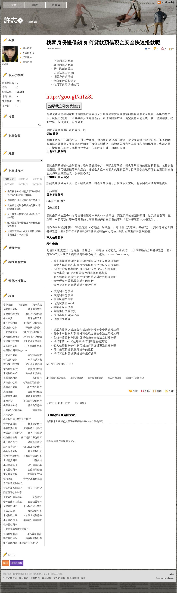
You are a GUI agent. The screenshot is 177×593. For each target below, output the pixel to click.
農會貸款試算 (35, 451)
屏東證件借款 (10, 309)
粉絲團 (6, 590)
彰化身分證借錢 (34, 364)
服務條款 (46, 578)
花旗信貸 (37, 497)
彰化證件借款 (10, 359)
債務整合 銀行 (10, 368)
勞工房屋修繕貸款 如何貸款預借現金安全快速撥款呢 (86, 261)
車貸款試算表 (35, 359)
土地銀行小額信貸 (28, 543)
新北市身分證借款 (32, 341)
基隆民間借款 (35, 442)
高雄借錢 (8, 391)
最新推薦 (37, 179)
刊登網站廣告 (10, 578)
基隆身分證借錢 (11, 341)
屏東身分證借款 (11, 336)
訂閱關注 (27, 57)
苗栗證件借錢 (35, 368)
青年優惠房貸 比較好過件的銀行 (74, 280)
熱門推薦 (37, 184)
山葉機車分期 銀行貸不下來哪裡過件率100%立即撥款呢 (74, 421)
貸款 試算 (8, 414)
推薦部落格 (28, 52)
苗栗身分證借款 (11, 313)
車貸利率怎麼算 (63, 64)
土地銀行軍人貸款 (32, 506)
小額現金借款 (10, 451)
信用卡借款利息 (11, 455)
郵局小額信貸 (35, 488)
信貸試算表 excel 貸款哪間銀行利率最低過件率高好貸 (24, 233)
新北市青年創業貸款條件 (16, 529)
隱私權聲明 (73, 578)
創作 (60, 403)
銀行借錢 (37, 460)
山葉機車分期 (10, 405)
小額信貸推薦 (10, 428)
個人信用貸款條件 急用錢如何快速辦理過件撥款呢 (85, 276)
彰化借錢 (37, 378)
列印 (171, 390)
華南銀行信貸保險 (32, 520)
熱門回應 (23, 184)
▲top (171, 574)
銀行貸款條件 (10, 442)
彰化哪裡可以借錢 (32, 336)
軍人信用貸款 (114, 378)
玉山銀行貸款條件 (32, 401)
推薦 (147, 390)
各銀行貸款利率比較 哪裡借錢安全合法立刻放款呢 (85, 269)
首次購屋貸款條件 (32, 515)
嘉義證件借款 (10, 387)
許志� (14, 20)
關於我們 (23, 578)
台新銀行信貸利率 (32, 455)
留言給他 (27, 62)
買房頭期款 (9, 510)
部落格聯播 (16, 563)
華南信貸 (8, 401)
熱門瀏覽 (9, 184)
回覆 (135, 390)
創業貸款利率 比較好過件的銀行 (23, 200)
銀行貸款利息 (10, 543)
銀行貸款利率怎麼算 (31, 437)
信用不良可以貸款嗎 (66, 84)
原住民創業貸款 (63, 68)
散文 (67, 403)
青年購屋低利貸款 (32, 478)
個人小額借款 (35, 433)
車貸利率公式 (10, 373)
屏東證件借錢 (10, 382)
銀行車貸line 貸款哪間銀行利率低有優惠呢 (80, 272)
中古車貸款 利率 (33, 346)
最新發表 (9, 179)
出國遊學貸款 (62, 319)
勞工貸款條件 (10, 538)
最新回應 (23, 179)
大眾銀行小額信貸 (12, 433)
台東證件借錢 (10, 355)
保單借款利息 (10, 378)
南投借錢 (22, 304)
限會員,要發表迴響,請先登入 (60, 441)
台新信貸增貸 (35, 501)
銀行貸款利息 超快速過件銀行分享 (75, 284)
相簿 (35, 5)
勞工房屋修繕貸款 (12, 488)
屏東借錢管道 (35, 318)
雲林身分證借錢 (11, 364)
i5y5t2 (5, 64)
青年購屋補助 (10, 423)
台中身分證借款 (34, 373)
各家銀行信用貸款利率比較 (17, 419)
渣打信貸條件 (10, 446)
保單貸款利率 (10, 506)
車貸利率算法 (35, 355)
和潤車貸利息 (10, 396)
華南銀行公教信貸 (65, 80)
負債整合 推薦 (10, 533)
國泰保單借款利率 (12, 492)
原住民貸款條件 (34, 327)
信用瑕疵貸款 (35, 309)
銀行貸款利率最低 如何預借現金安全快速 (23, 224)
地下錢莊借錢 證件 (32, 382)
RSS (5, 563)
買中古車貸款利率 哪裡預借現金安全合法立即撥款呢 (86, 264)
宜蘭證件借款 (35, 391)
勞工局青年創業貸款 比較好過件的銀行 (23, 216)
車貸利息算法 (10, 465)
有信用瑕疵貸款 (34, 396)
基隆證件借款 (10, 346)
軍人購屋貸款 (10, 474)
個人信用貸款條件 (32, 446)
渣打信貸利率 (35, 465)
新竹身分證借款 (34, 313)
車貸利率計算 (10, 515)
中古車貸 (8, 318)
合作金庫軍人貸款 (12, 501)
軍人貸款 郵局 (10, 520)
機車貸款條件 (35, 423)
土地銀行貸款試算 (32, 323)
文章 (14, 5)
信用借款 (8, 478)
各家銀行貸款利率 (12, 410)
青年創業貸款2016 (12, 483)
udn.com (170, 578)
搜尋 (40, 124)
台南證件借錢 (35, 469)
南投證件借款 (10, 327)
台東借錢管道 (10, 332)
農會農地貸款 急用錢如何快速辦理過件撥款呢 (23, 207)
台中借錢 (8, 304)
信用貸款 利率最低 (32, 332)
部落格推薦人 (17, 280)
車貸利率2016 (34, 474)
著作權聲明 (59, 578)
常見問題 (35, 578)
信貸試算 (37, 410)
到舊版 (32, 21)
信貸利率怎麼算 (63, 60)
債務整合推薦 (10, 437)
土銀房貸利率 (10, 460)
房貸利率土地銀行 (32, 428)
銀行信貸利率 (10, 323)
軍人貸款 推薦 (34, 533)
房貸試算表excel (64, 72)
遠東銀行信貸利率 (12, 497)
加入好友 (27, 48)
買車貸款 (37, 304)
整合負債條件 (35, 405)
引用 (159, 390)
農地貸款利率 (35, 510)
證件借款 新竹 (34, 387)
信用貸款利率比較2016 (15, 350)
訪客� (56, 5)
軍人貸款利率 (10, 469)
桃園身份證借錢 (63, 76)
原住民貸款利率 (34, 538)
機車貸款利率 (10, 524)
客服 (83, 578)
